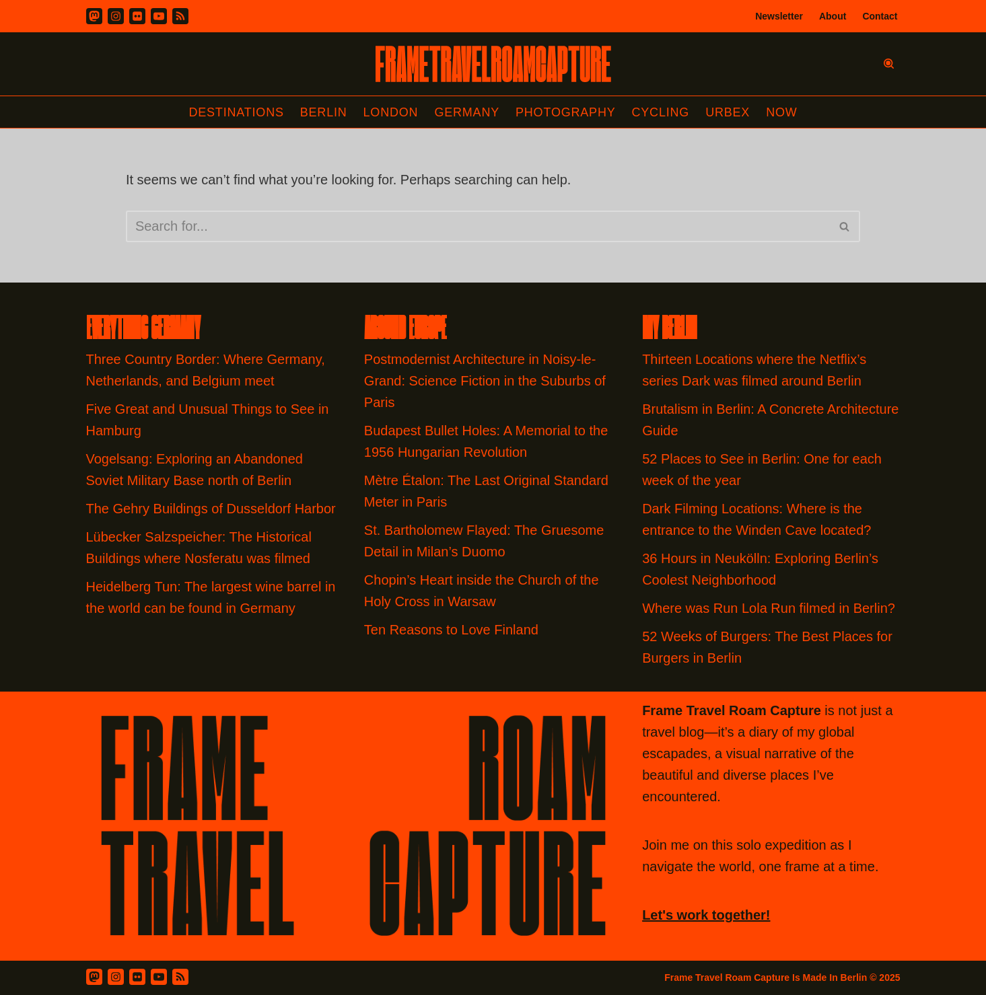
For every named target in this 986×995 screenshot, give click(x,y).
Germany (466, 112)
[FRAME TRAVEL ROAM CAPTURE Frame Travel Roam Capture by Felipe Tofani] (493, 64)
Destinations (235, 112)
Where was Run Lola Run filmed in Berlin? (768, 608)
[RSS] (180, 16)
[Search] (889, 64)
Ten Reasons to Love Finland (451, 629)
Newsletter (779, 16)
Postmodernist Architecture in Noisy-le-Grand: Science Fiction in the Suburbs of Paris (485, 381)
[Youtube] (159, 16)
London (391, 112)
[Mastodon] (94, 16)
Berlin (323, 112)
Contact (879, 16)
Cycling (661, 112)
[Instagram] (116, 16)
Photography (566, 112)
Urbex (727, 112)
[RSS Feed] (180, 977)
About (832, 16)
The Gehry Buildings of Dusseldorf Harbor (213, 508)
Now (781, 112)
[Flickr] (137, 16)
